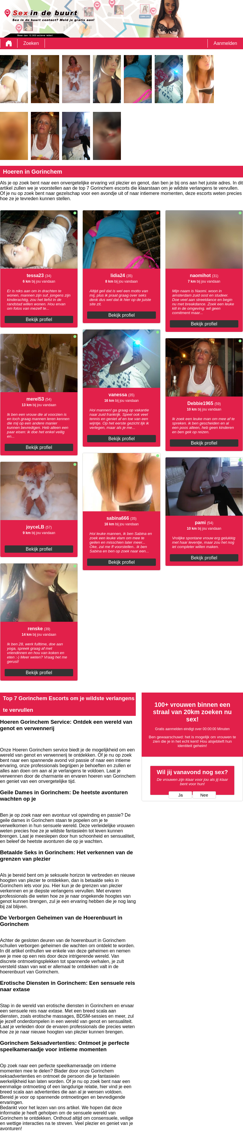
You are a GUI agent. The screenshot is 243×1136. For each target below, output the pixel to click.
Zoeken (31, 43)
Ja (180, 795)
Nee (204, 795)
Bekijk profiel (39, 319)
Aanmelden (225, 43)
